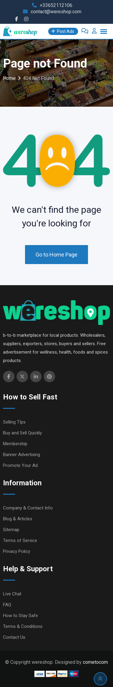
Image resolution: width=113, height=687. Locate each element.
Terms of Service (20, 540)
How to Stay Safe (20, 615)
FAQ (7, 604)
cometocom (95, 662)
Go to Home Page (56, 254)
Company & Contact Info (28, 508)
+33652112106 (56, 5)
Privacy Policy (16, 551)
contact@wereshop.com (56, 11)
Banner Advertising (21, 454)
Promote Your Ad (20, 465)
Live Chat (12, 594)
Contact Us (14, 637)
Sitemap (11, 529)
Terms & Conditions (22, 626)
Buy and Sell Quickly (22, 433)
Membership (15, 443)
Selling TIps (14, 422)
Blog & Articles (17, 519)
